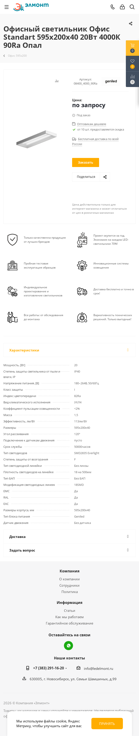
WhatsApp (68, 645)
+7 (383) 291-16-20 (48, 668)
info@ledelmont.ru (98, 668)
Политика (69, 591)
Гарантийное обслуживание (69, 623)
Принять (107, 723)
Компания (69, 571)
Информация (69, 602)
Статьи (69, 610)
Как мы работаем (69, 617)
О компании (69, 579)
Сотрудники (69, 585)
